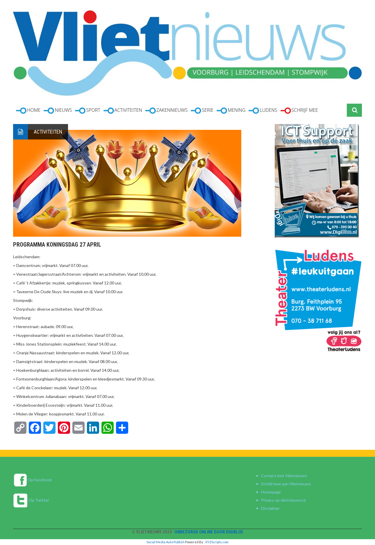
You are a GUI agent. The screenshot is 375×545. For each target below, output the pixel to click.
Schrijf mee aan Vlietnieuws (286, 483)
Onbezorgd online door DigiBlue (208, 532)
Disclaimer (270, 508)
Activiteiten (48, 132)
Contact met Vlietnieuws (284, 475)
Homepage (271, 491)
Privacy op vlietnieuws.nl (283, 500)
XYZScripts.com (216, 542)
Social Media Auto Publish (166, 542)
